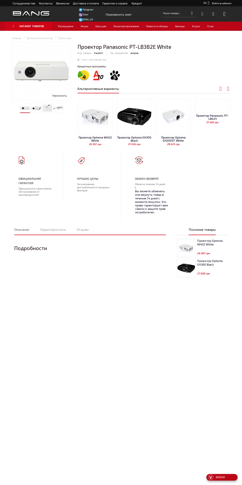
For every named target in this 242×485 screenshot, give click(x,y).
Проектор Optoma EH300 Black (134, 139)
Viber (85, 14)
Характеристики (53, 229)
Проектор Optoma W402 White (95, 139)
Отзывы (83, 229)
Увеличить (59, 95)
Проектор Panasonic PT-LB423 (212, 117)
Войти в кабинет (222, 3)
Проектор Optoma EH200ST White (173, 139)
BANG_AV (87, 19)
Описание (21, 229)
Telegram (87, 9)
